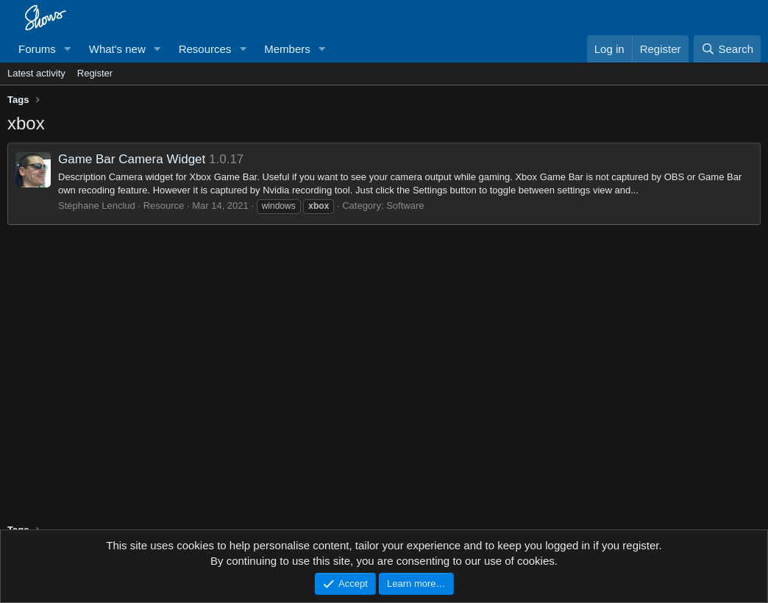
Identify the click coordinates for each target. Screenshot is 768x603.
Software (405, 205)
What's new (117, 49)
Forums (37, 49)
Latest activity (36, 73)
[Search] (727, 49)
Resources (205, 49)
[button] (67, 49)
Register (95, 73)
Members (287, 49)
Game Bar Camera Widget (131, 159)
